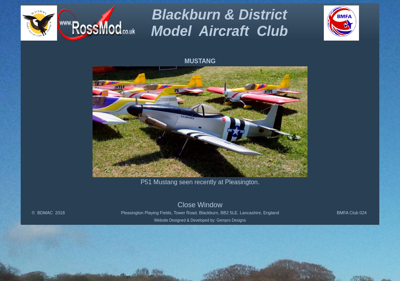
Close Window (199, 205)
